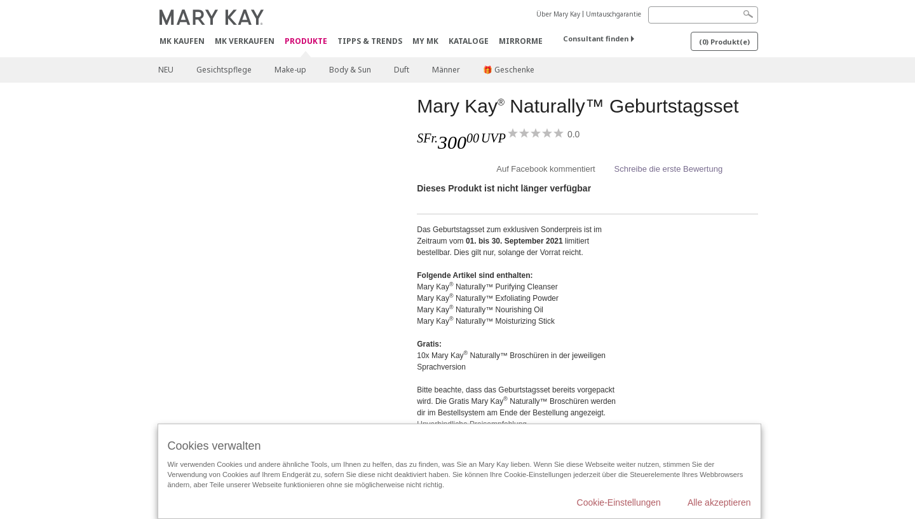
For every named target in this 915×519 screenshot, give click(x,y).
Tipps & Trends (369, 41)
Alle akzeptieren (719, 502)
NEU (165, 69)
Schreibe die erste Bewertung (668, 169)
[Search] (703, 15)
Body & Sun (350, 69)
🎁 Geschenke (508, 69)
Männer (446, 69)
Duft (401, 69)
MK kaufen (182, 41)
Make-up (290, 69)
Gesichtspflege (224, 69)
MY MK (425, 41)
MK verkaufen (244, 41)
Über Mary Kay (558, 14)
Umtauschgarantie (613, 14)
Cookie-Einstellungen (619, 502)
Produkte (306, 41)
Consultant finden (595, 38)
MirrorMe (521, 41)
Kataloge (469, 41)
